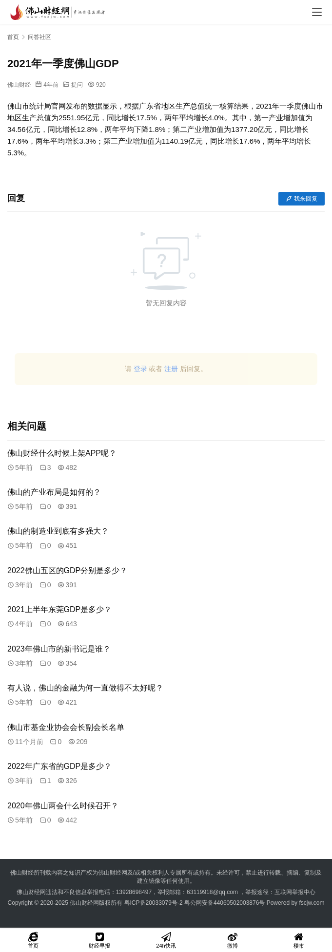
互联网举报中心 (294, 892)
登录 (140, 369)
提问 (77, 84)
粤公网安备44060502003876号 (224, 902)
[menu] (317, 12)
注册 (171, 369)
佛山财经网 (84, 902)
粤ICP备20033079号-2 (153, 902)
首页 (13, 37)
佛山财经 (19, 84)
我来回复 (301, 198)
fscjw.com (311, 902)
